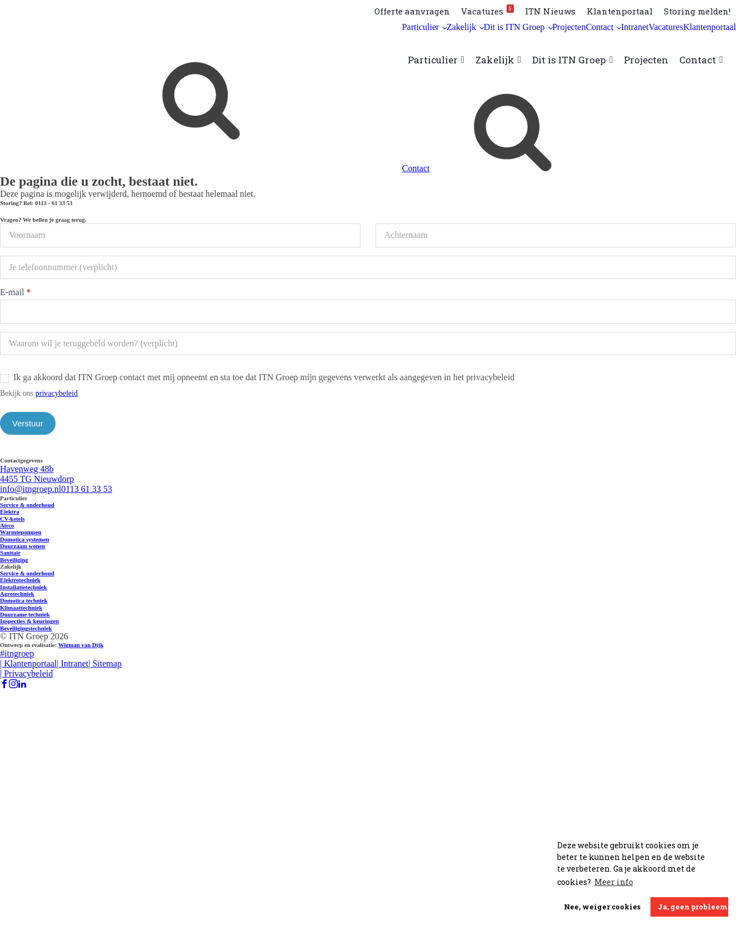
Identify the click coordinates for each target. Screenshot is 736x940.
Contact (600, 27)
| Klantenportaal (28, 663)
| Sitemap (105, 663)
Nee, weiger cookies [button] (602, 906)
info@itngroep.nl (30, 489)
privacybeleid (57, 393)
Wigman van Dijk (80, 644)
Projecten (568, 27)
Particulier (420, 27)
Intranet (635, 27)
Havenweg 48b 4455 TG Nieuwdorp (37, 474)
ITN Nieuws (550, 11)
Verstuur (27, 423)
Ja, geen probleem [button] (692, 906)
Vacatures (487, 10)
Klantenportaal (620, 11)
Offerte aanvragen (412, 11)
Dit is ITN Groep (514, 27)
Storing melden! (697, 11)
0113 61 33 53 (86, 489)
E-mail (15, 292)
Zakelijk (461, 27)
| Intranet (72, 663)
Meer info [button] (613, 882)
